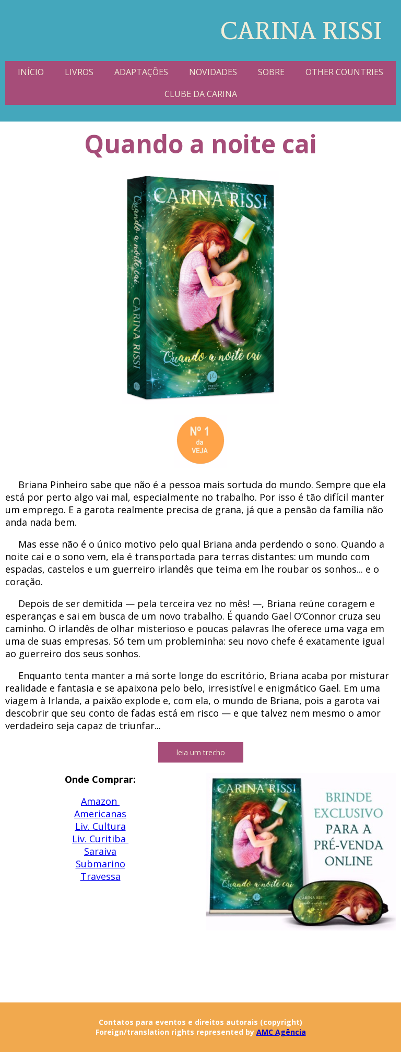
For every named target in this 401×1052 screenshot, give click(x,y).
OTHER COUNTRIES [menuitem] (344, 72)
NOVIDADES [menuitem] (213, 72)
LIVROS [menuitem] (79, 72)
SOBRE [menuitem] (271, 72)
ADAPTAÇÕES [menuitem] (141, 72)
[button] (200, 752)
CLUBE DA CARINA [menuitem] (200, 94)
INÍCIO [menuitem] (31, 72)
